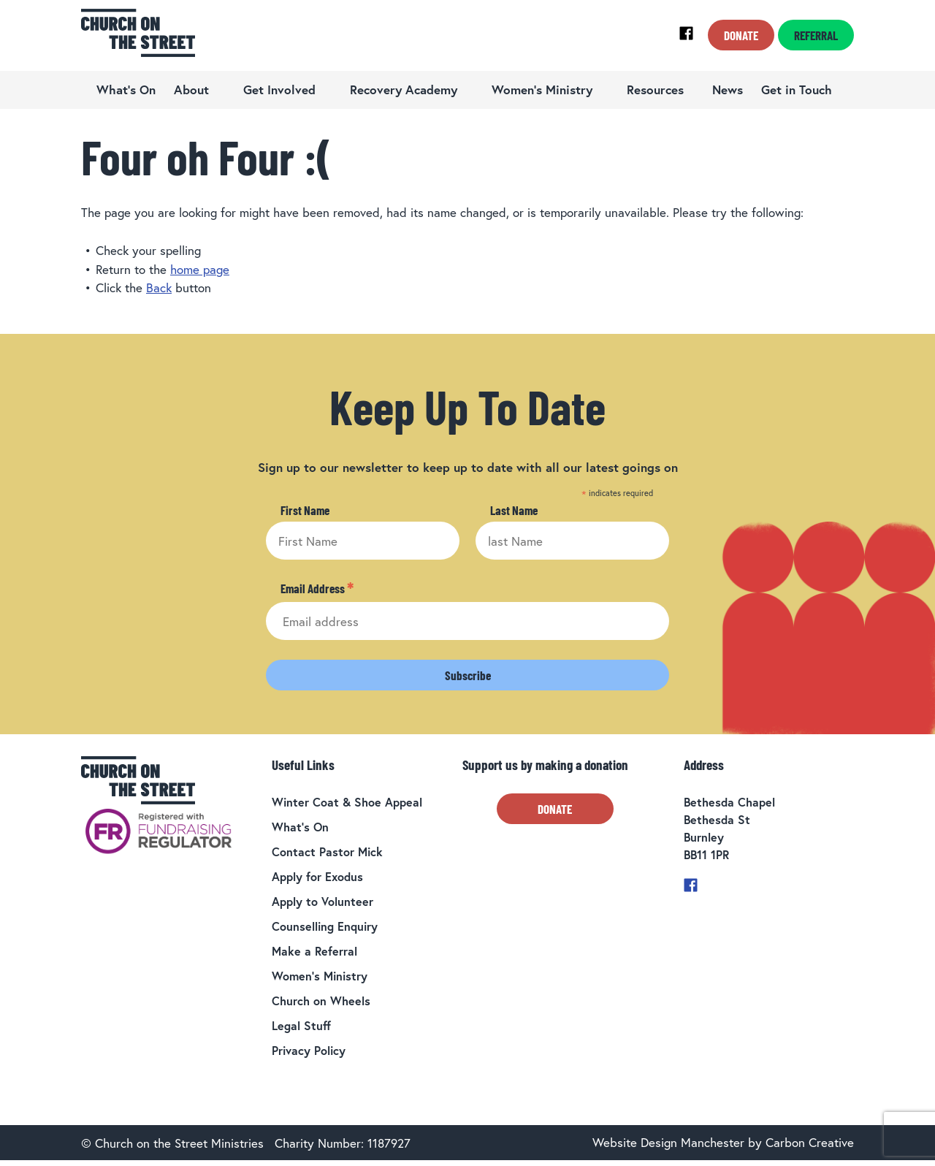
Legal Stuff (301, 1025)
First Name (304, 510)
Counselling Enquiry (325, 926)
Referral (816, 35)
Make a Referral (314, 951)
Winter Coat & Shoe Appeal (347, 801)
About (191, 89)
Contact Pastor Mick (327, 851)
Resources (655, 89)
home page (199, 269)
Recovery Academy (403, 89)
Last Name (514, 510)
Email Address (317, 589)
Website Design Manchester (668, 1142)
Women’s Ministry (542, 89)
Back (159, 287)
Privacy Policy (309, 1050)
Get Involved (279, 89)
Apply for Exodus (317, 876)
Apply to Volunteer (322, 901)
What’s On (126, 89)
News (727, 89)
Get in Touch (796, 89)
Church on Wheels (321, 1000)
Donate (741, 35)
